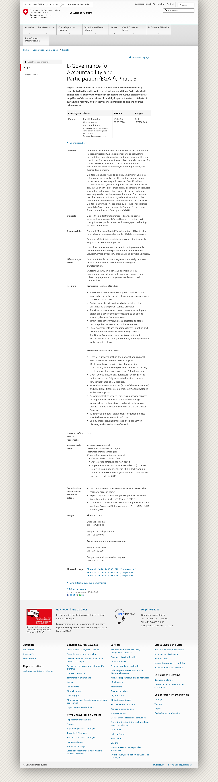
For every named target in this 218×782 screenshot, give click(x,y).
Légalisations (117, 682)
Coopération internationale (36, 41)
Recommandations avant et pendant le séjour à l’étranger (85, 660)
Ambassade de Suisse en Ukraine (38, 671)
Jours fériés (28, 654)
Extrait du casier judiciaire (123, 704)
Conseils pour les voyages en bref (82, 654)
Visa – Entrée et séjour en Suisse (169, 650)
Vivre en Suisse (161, 659)
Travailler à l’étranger (77, 733)
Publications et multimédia (167, 713)
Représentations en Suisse (79, 720)
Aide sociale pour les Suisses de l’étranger (130, 678)
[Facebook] (68, 595)
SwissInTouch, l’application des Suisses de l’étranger (130, 756)
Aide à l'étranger (74, 691)
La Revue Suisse (118, 734)
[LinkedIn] (74, 595)
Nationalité (116, 738)
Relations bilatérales (163, 680)
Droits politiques (118, 661)
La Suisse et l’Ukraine (158, 30)
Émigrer (70, 724)
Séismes (70, 682)
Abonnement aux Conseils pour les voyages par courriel (87, 701)
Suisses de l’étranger (76, 746)
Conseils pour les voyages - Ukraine (83, 650)
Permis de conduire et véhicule (125, 666)
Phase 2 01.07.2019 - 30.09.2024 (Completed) (110, 572)
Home (26, 50)
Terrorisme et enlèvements (79, 678)
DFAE (55, 4)
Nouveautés (28, 650)
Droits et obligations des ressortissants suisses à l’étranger (84, 752)
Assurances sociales (119, 691)
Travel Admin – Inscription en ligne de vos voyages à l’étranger (130, 723)
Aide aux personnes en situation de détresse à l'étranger (127, 672)
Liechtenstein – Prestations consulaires (128, 718)
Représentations (46, 30)
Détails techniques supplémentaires (87, 583)
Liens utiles (116, 729)
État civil (115, 743)
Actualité (29, 30)
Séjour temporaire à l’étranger (81, 729)
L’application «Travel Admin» (80, 707)
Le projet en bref (77, 143)
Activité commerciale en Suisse (168, 667)
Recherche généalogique (122, 709)
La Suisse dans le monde (78, 4)
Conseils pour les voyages (69, 30)
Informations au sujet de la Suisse (169, 663)
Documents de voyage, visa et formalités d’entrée (85, 667)
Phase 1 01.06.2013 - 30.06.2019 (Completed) (110, 576)
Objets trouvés (117, 695)
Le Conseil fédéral (36, 4)
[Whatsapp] (80, 595)
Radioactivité (73, 687)
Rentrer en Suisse (75, 742)
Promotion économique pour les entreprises (126, 748)
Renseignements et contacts (167, 654)
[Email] (83, 595)
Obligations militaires (121, 700)
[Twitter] (71, 595)
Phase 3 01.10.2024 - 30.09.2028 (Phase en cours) (111, 569)
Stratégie (158, 700)
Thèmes (158, 704)
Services (114, 30)
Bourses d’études (118, 713)
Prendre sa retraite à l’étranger (81, 737)
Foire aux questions (76, 673)
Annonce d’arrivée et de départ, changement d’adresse (125, 651)
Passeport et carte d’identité (124, 657)
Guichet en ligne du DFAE (71, 609)
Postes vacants (29, 659)
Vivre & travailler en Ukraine (96, 30)
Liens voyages (73, 695)
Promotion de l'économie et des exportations (169, 686)
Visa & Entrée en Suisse (133, 30)
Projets (157, 708)
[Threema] (77, 595)
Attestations (116, 687)
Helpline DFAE (150, 609)
